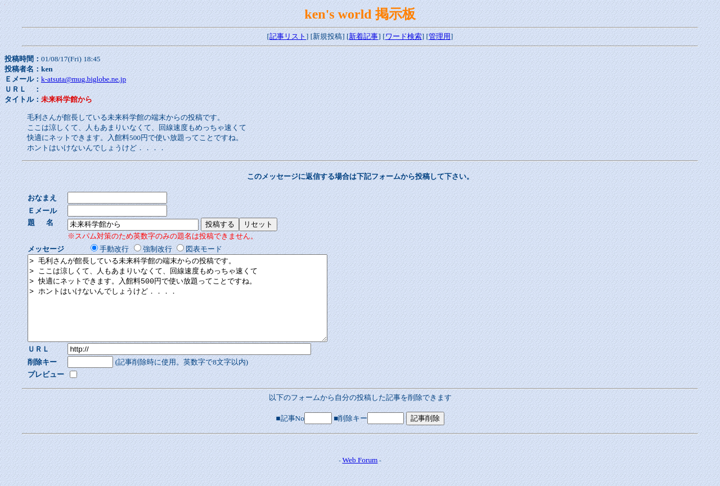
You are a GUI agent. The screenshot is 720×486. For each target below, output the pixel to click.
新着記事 (363, 36)
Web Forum (360, 476)
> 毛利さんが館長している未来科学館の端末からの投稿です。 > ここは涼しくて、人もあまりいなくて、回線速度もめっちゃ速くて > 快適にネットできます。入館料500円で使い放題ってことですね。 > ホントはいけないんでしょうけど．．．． (195, 306)
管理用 (440, 36)
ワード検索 (403, 36)
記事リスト (287, 36)
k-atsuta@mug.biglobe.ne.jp (83, 79)
